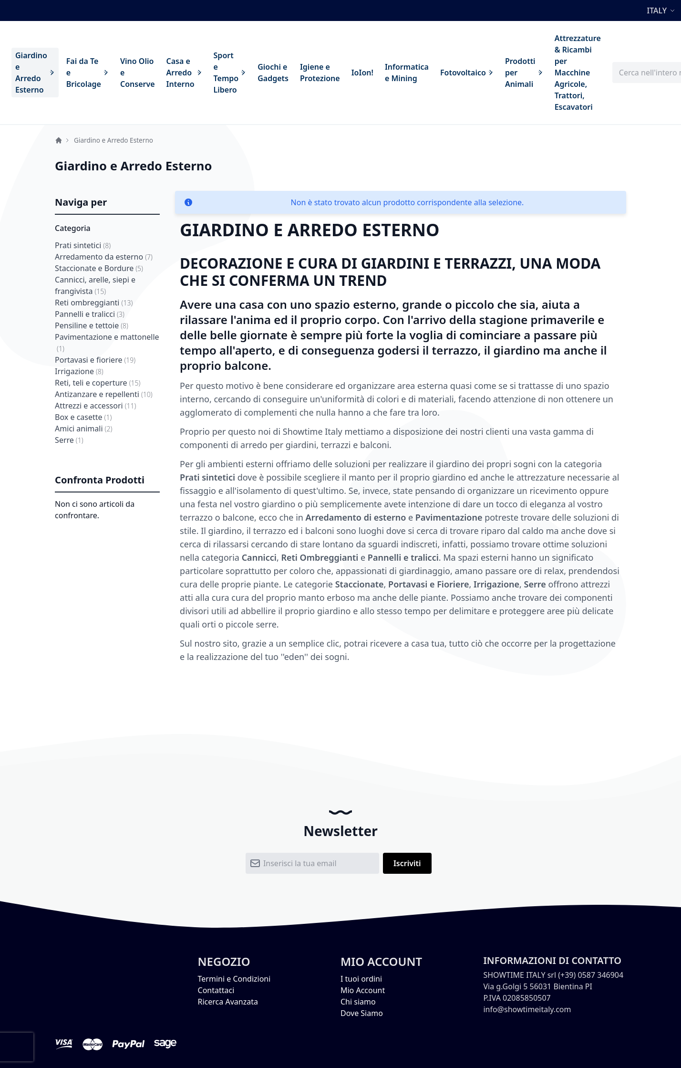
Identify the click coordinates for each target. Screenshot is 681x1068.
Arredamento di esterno (356, 517)
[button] (662, 10)
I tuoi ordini (361, 979)
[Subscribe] (407, 863)
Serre (69, 440)
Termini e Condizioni (234, 979)
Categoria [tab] (73, 228)
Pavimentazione (449, 517)
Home (58, 140)
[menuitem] (35, 72)
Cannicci (259, 557)
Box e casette (83, 417)
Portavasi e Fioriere (428, 584)
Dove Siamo (361, 1013)
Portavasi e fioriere (95, 360)
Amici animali (83, 428)
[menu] (308, 73)
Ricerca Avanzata (228, 1001)
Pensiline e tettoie (91, 325)
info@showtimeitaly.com (527, 1009)
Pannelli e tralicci (89, 314)
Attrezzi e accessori (95, 405)
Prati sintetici (83, 245)
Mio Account (362, 990)
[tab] (107, 203)
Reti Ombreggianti (319, 557)
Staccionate (359, 584)
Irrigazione (79, 371)
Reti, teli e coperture (97, 382)
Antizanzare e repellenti (104, 394)
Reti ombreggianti (94, 302)
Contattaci (216, 990)
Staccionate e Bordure (99, 268)
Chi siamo (358, 1001)
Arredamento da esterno (104, 256)
